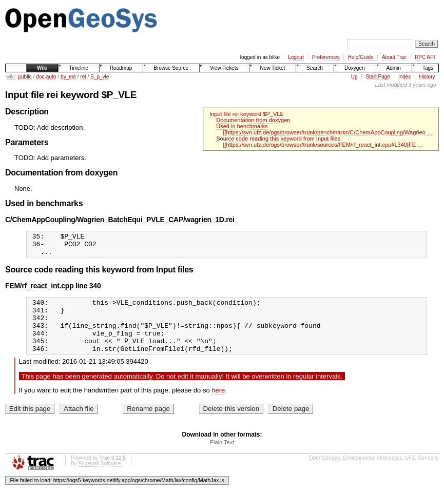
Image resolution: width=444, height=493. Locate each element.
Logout (296, 57)
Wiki (42, 68)
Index (404, 77)
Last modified (391, 85)
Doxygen (354, 68)
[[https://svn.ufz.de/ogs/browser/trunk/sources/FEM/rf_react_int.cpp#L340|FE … (323, 145)
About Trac (394, 57)
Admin (394, 68)
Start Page (378, 77)
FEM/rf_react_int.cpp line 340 (53, 290)
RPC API (425, 57)
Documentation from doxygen (253, 120)
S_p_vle (99, 77)
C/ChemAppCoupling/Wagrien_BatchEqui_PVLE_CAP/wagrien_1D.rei (120, 219)
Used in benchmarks (242, 126)
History (427, 77)
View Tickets (224, 68)
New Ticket (272, 68)
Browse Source (170, 68)
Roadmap (121, 68)
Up (354, 77)
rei (83, 77)
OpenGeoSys (324, 473)
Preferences (326, 57)
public (24, 77)
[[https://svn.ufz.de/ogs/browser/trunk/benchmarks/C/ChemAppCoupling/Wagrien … (328, 132)
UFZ (410, 473)
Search (314, 68)
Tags (427, 68)
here (218, 405)
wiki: (11, 77)
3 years (417, 85)
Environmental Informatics (372, 473)
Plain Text (222, 458)
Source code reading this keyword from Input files (278, 138)
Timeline (78, 68)
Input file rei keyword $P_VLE (246, 114)
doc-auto (46, 77)
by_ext (68, 77)
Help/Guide (361, 57)
